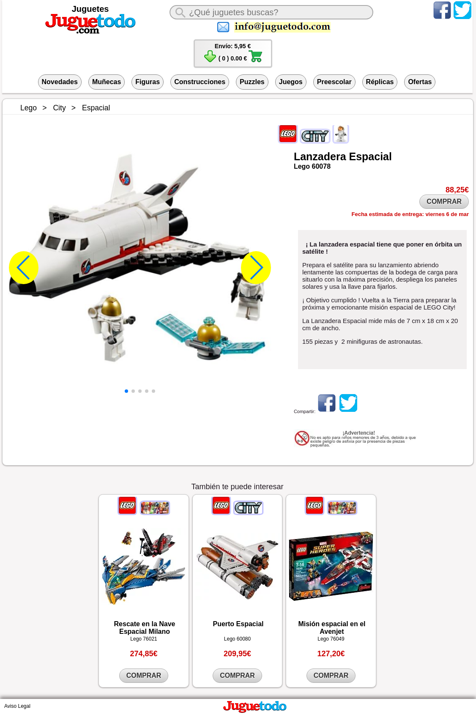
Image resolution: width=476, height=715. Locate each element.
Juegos (291, 81)
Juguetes (90, 9)
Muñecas (106, 81)
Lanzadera (320, 156)
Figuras (147, 81)
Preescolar (334, 81)
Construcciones (199, 81)
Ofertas (420, 81)
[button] (126, 391)
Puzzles (252, 81)
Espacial (370, 156)
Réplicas (380, 81)
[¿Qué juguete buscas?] (271, 12)
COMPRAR (444, 201)
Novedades (60, 81)
